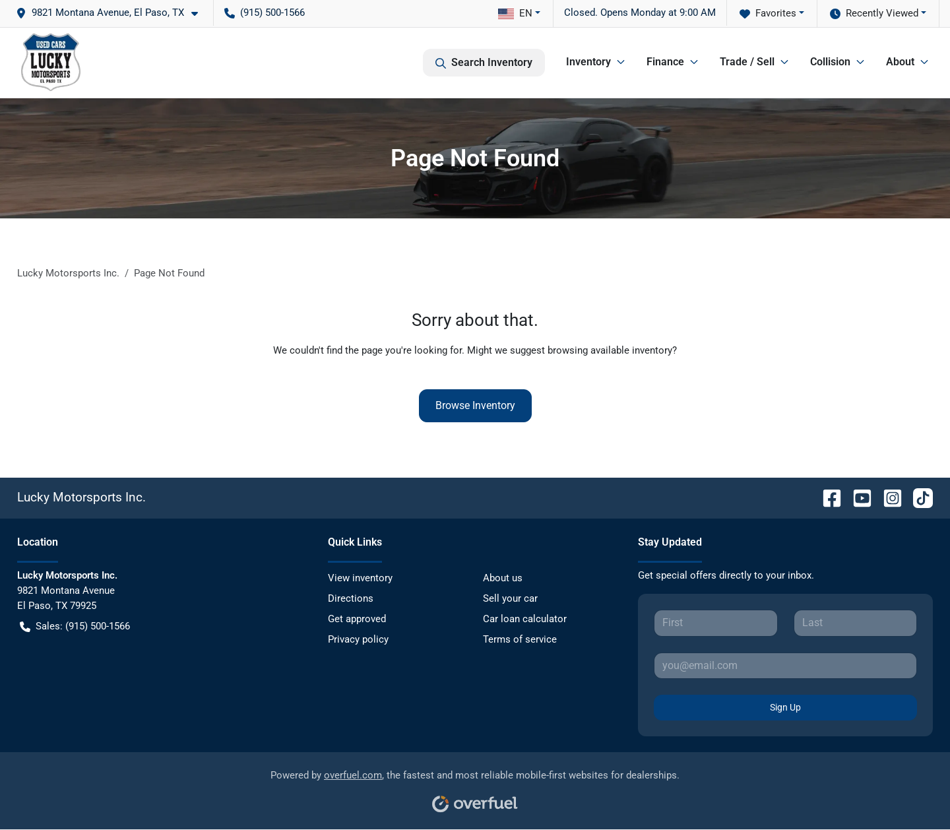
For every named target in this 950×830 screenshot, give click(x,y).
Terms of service (520, 639)
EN (515, 13)
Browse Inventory (475, 405)
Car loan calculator (525, 619)
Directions (350, 598)
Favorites (768, 13)
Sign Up (785, 707)
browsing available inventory (610, 350)
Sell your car (510, 598)
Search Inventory (483, 63)
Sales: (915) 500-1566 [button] (75, 626)
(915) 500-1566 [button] (264, 12)
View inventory (360, 578)
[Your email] (785, 666)
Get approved (357, 619)
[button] (112, 13)
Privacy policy (358, 639)
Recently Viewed (874, 13)
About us (502, 578)
